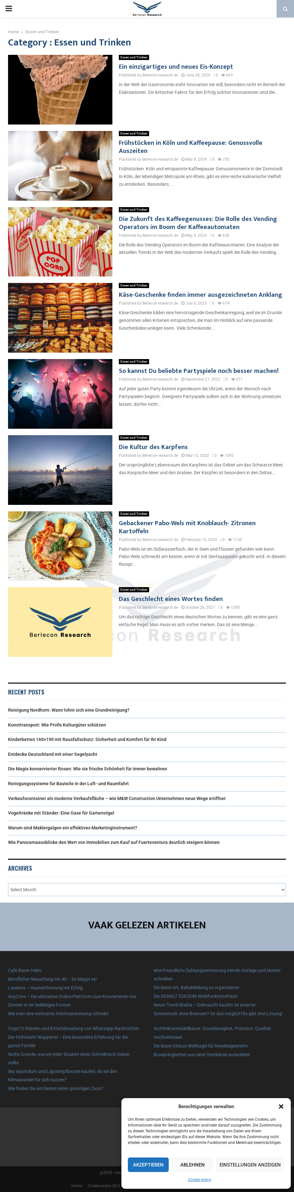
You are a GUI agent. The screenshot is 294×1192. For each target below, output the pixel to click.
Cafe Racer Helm (24, 970)
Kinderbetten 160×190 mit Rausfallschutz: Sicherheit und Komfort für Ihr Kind (87, 739)
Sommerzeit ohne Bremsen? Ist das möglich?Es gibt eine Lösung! (218, 1013)
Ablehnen (192, 1165)
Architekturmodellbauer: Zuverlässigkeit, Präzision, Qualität (212, 1028)
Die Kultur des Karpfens (153, 447)
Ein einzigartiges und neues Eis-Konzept (176, 66)
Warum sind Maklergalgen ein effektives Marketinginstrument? (72, 827)
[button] (281, 1106)
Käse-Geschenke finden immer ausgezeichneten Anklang (200, 294)
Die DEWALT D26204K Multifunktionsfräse (195, 996)
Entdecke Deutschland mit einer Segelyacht (52, 754)
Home (76, 1186)
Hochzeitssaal (168, 1037)
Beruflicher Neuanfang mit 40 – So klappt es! (52, 979)
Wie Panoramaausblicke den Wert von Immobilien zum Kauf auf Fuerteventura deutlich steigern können (114, 842)
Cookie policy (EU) (104, 1186)
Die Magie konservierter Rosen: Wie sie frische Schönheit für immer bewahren (87, 768)
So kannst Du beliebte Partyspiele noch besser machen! (199, 371)
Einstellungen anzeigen (250, 1165)
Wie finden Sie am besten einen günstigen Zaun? (55, 1088)
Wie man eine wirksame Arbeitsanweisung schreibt (58, 1013)
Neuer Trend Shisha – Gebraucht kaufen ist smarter (205, 1004)
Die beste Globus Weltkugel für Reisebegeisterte (201, 1045)
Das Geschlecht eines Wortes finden (171, 599)
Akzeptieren (148, 1165)
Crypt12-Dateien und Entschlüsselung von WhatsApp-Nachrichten (73, 1028)
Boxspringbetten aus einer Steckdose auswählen (202, 1054)
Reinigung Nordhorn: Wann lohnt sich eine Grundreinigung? (68, 710)
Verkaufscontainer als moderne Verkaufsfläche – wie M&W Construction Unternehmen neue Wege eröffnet (117, 798)
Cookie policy (199, 1179)
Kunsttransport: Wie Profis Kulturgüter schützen (57, 724)
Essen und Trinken (133, 57)
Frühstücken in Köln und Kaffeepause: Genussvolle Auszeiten (190, 146)
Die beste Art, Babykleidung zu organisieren (196, 987)
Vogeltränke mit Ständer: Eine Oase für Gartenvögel (61, 813)
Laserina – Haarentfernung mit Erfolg (45, 987)
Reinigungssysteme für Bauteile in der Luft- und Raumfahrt (68, 783)
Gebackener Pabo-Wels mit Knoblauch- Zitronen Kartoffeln (187, 527)
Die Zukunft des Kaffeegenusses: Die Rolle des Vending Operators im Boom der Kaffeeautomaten (198, 223)
